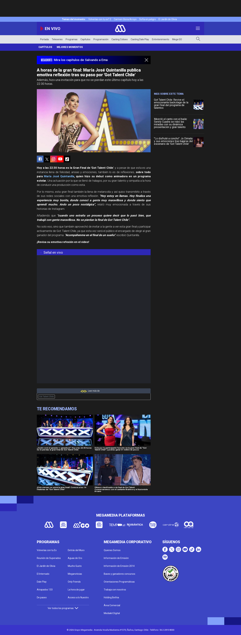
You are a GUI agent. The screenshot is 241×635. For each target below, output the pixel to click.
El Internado (43, 574)
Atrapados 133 (45, 589)
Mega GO (177, 39)
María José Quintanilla (59, 176)
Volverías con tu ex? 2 (99, 19)
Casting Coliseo (119, 39)
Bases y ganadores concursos (119, 574)
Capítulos (85, 39)
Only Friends (74, 581)
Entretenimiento (160, 39)
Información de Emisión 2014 (119, 566)
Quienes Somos (112, 550)
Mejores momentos (70, 47)
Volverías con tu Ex (47, 550)
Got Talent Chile (46, 396)
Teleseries (57, 39)
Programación (100, 39)
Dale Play (42, 581)
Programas (71, 39)
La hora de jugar (76, 589)
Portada (44, 39)
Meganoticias (75, 574)
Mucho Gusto (75, 566)
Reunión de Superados (49, 558)
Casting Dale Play (140, 39)
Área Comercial (112, 605)
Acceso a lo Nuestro (78, 597)
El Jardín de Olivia (167, 19)
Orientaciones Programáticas (119, 581)
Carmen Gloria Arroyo (125, 19)
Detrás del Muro (76, 550)
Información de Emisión (116, 558)
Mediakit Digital (112, 613)
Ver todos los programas (63, 608)
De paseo (42, 597)
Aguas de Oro (75, 558)
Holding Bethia (111, 597)
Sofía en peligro (147, 19)
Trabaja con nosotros (115, 589)
